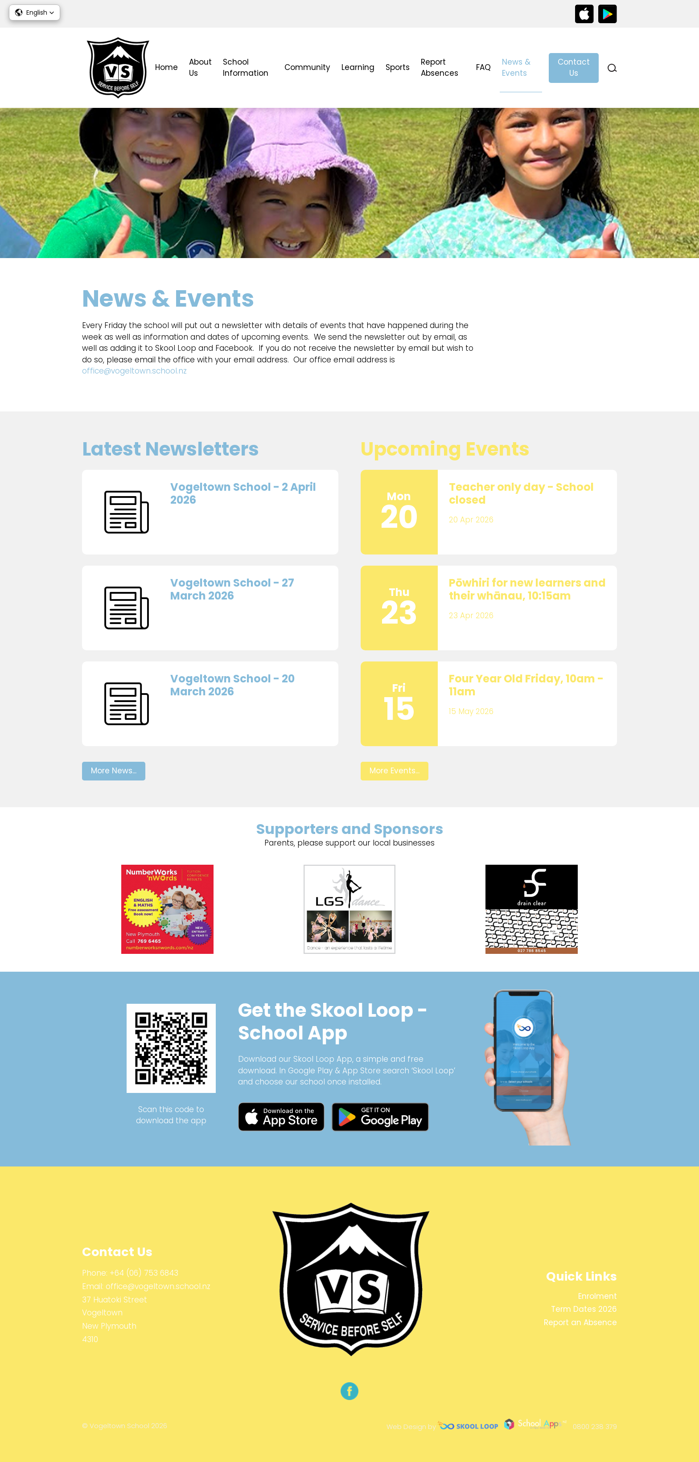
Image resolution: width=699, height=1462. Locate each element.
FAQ (483, 67)
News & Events (516, 68)
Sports (398, 67)
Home (166, 67)
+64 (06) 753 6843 (144, 1273)
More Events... (394, 770)
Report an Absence (580, 1322)
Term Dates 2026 (584, 1309)
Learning (357, 67)
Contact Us (574, 68)
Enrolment (597, 1296)
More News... (113, 770)
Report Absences (439, 68)
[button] (34, 12)
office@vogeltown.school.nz (134, 371)
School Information (245, 68)
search (612, 68)
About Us (200, 68)
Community (307, 67)
